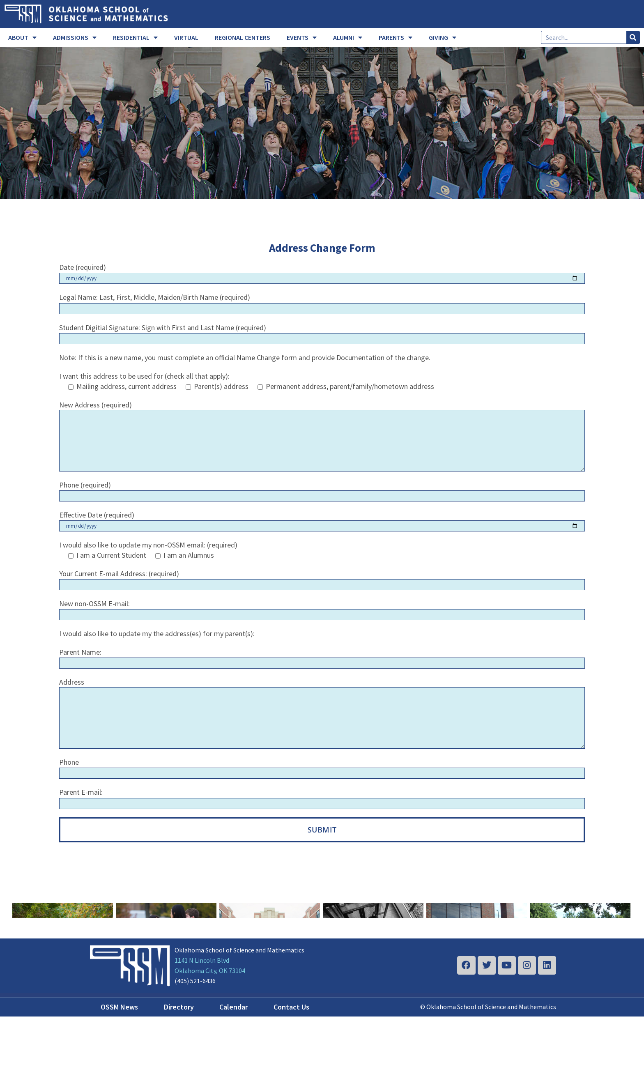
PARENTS (395, 37)
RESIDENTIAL (135, 37)
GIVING (442, 37)
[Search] (632, 37)
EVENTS (302, 37)
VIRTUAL (186, 37)
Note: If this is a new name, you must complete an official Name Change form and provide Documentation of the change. (244, 357)
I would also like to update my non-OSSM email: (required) (148, 545)
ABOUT (22, 37)
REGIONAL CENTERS (242, 37)
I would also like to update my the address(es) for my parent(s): (157, 633)
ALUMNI (347, 37)
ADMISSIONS (75, 37)
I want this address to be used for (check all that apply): (144, 376)
